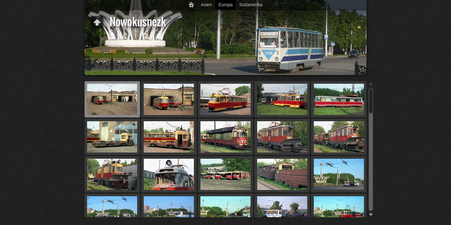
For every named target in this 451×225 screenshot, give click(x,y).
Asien (206, 4)
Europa (226, 4)
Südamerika (251, 4)
